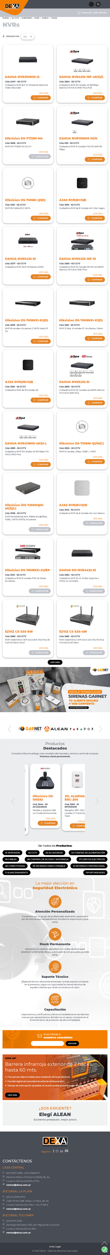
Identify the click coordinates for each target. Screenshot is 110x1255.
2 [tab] (55, 708)
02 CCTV (15, 18)
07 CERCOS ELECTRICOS (92, 859)
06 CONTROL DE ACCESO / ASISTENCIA (48, 859)
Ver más (55, 662)
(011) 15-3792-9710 (15, 1197)
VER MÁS (43, 93)
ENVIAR (72, 1043)
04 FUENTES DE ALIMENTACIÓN (88, 852)
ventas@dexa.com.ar (18, 1184)
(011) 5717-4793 (14, 1221)
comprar (40, 97)
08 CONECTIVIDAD (15, 866)
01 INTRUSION (12, 852)
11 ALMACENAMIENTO (16, 872)
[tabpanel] (55, 689)
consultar (39, 156)
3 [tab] (58, 708)
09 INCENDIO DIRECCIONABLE (49, 866)
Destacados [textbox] (28, 36)
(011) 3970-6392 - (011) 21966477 (23, 1173)
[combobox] (28, 36)
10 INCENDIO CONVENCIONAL (89, 866)
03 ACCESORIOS (54, 852)
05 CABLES (11, 859)
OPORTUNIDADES (95, 872)
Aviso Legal (55, 1246)
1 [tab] (52, 708)
